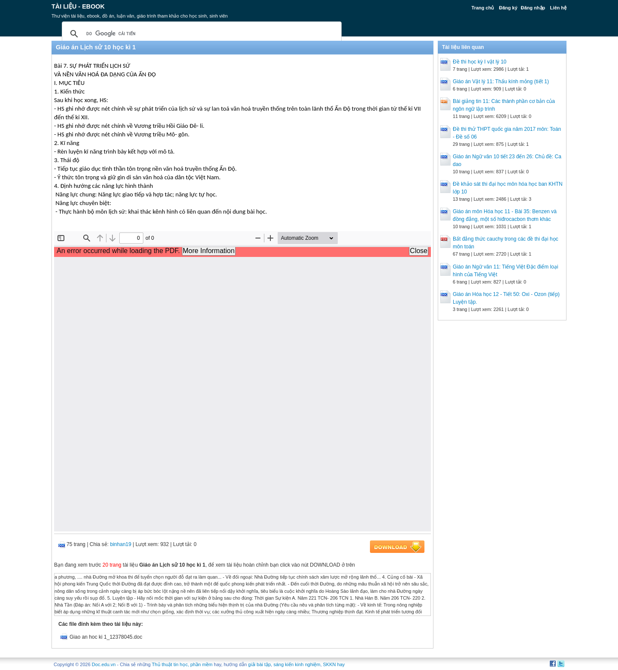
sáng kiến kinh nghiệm (296, 664)
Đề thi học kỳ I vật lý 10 (479, 62)
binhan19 (120, 544)
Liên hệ (558, 7)
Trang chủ (483, 7)
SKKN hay (334, 664)
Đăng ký (508, 7)
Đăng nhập (533, 7)
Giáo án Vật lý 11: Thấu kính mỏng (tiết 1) (501, 81)
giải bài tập (259, 664)
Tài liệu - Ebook (78, 6)
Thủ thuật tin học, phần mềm (182, 664)
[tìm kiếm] (200, 34)
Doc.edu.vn (104, 664)
